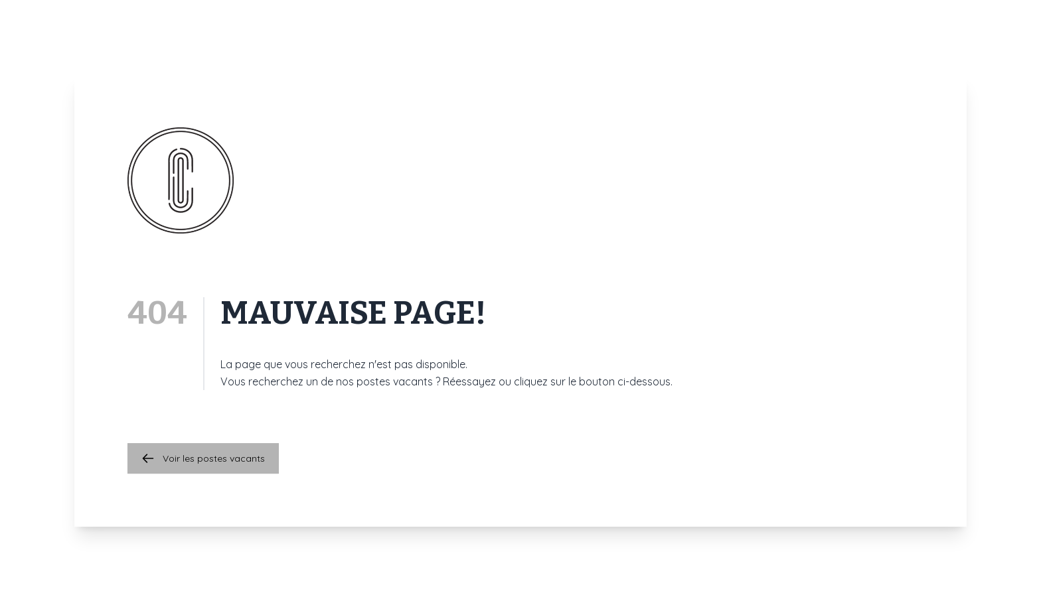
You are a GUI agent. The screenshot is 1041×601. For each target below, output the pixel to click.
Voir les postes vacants (203, 458)
